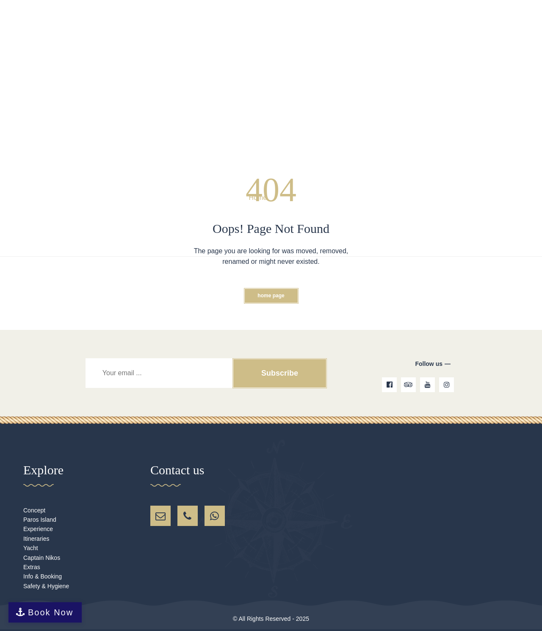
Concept (34, 510)
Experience (38, 529)
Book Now (50, 612)
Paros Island (39, 519)
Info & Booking (42, 576)
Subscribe (279, 373)
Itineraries (36, 538)
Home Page (270, 296)
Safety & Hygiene (46, 586)
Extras (31, 567)
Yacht (30, 548)
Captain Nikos (41, 557)
